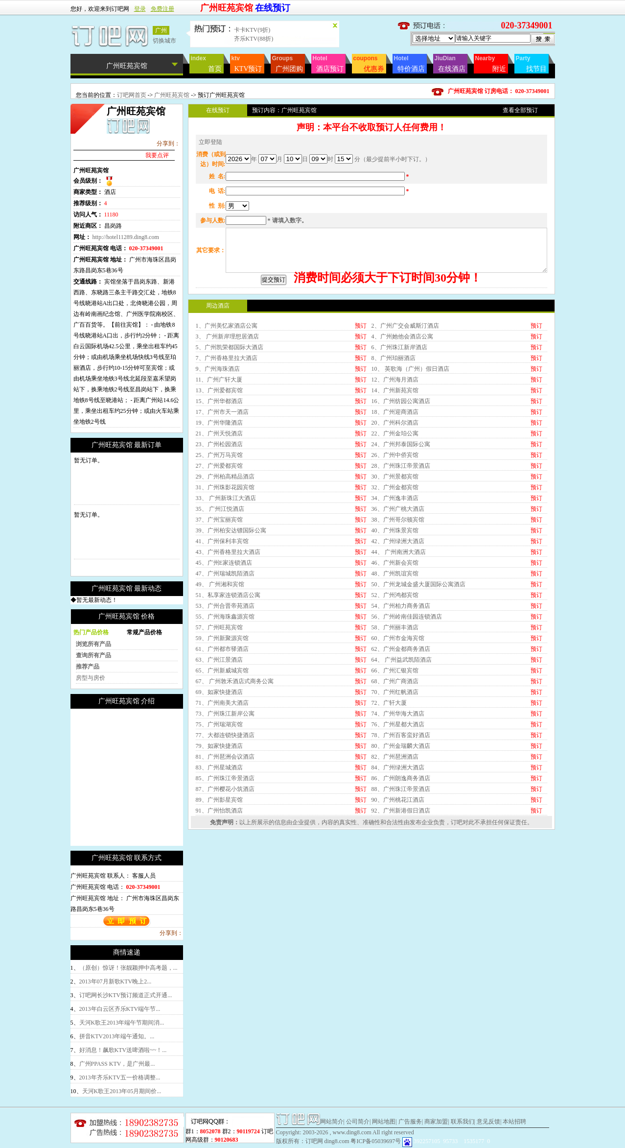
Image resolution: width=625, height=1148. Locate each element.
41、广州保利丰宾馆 (222, 623)
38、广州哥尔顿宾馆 (397, 601)
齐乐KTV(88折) (254, 38)
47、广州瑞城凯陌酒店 (225, 655)
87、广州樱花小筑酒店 (225, 871)
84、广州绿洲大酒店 (397, 849)
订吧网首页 (131, 95)
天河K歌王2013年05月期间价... (122, 1091)
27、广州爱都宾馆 (219, 548)
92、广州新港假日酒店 (400, 892)
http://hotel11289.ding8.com (126, 237)
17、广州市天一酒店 (222, 494)
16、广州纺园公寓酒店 (400, 483)
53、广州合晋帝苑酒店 (225, 688)
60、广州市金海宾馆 (397, 720)
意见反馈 (488, 1121)
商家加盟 (436, 1121)
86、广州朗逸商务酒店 (400, 860)
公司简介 (358, 1121)
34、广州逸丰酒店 (394, 580)
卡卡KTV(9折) (252, 29)
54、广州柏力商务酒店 (400, 688)
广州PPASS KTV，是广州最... (117, 1063)
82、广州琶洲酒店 (394, 839)
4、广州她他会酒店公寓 (402, 418)
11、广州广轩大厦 (219, 461)
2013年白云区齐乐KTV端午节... (120, 1008)
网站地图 (383, 1121)
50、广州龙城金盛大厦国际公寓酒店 (418, 666)
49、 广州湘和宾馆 (220, 666)
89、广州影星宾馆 (219, 882)
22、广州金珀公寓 (394, 515)
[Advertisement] (152, 777)
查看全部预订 (520, 110)
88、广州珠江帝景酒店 (400, 871)
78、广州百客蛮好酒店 (400, 817)
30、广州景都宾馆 (394, 558)
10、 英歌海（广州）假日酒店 (410, 451)
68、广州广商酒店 (394, 763)
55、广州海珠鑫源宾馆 (225, 698)
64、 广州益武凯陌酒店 (401, 742)
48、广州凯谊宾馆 (394, 655)
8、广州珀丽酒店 (393, 440)
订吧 (457, 904)
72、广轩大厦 (389, 785)
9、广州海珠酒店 (218, 451)
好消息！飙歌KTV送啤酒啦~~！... (123, 1050)
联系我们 (462, 1121)
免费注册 (162, 8)
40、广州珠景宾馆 (394, 612)
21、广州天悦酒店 (219, 515)
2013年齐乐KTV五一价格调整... (120, 1077)
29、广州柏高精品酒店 (225, 558)
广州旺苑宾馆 (172, 95)
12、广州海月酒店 (394, 461)
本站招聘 (514, 1121)
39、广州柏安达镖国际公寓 (231, 612)
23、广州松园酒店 (219, 526)
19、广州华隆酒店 (219, 505)
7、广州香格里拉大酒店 (226, 440)
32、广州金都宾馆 (394, 569)
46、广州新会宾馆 (394, 645)
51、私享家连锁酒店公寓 (228, 677)
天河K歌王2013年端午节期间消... (121, 1022)
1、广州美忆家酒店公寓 (226, 408)
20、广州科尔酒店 (394, 505)
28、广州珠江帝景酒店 (400, 548)
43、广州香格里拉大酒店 (228, 634)
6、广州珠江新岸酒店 (399, 429)
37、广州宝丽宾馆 (219, 601)
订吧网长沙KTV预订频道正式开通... (125, 995)
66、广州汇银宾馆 (394, 752)
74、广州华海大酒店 (397, 795)
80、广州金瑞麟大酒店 (400, 828)
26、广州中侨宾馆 (394, 537)
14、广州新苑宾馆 (394, 472)
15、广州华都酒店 (219, 483)
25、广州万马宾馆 (219, 537)
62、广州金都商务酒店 (400, 731)
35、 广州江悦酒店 (220, 591)
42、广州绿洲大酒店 (397, 623)
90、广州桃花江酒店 (397, 882)
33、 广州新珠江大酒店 (226, 580)
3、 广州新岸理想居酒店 (227, 418)
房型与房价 (90, 677)
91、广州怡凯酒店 (219, 892)
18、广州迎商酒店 (394, 494)
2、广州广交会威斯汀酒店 (405, 408)
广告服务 (410, 1121)
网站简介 (332, 1121)
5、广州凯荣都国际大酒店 (229, 429)
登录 (140, 8)
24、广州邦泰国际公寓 (400, 526)
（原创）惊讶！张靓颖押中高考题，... (128, 967)
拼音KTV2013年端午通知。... (117, 1036)
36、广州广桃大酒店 (397, 591)
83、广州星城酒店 (219, 849)
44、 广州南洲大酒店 (398, 634)
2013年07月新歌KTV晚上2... (115, 981)
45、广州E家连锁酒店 (224, 645)
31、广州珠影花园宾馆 (225, 569)
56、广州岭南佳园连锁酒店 (406, 698)
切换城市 (164, 40)
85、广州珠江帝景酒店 (225, 860)
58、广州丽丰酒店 (394, 709)
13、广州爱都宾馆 (219, 472)
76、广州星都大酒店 (397, 806)
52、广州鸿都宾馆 (394, 677)
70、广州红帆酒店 (394, 774)
